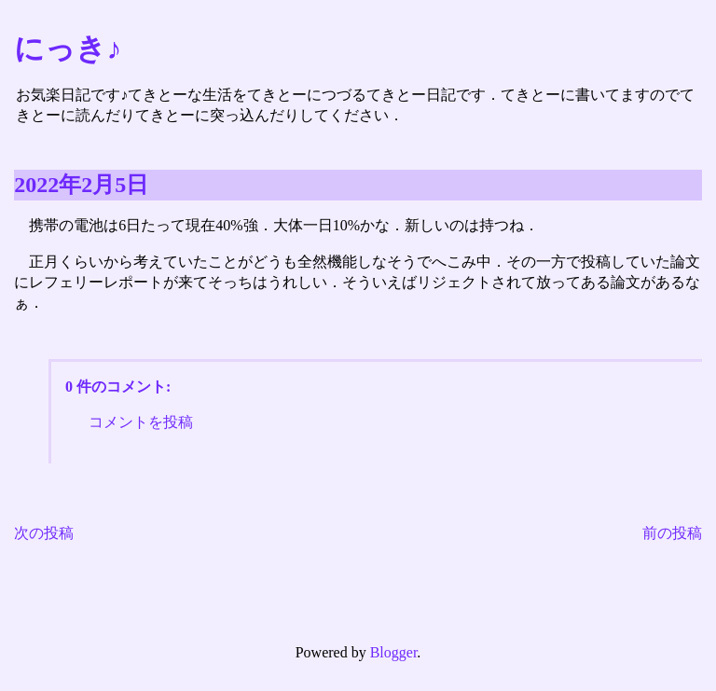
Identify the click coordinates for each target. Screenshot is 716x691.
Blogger (394, 652)
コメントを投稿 (141, 422)
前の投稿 (672, 533)
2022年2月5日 (81, 185)
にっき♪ (67, 48)
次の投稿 (44, 533)
